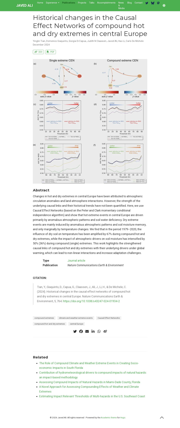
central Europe (76, 324)
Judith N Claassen (96, 41)
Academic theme (109, 417)
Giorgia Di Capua (77, 41)
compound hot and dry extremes (49, 324)
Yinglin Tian (39, 41)
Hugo (122, 417)
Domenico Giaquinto (57, 41)
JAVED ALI (24, 5)
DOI (38, 52)
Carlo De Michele (135, 41)
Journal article (76, 260)
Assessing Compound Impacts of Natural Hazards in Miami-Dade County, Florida (89, 382)
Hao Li (121, 41)
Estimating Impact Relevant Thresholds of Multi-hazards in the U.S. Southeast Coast (92, 396)
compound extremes (44, 318)
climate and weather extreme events (76, 318)
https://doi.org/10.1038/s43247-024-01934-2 (91, 301)
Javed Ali (112, 41)
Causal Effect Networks (109, 318)
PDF (50, 52)
